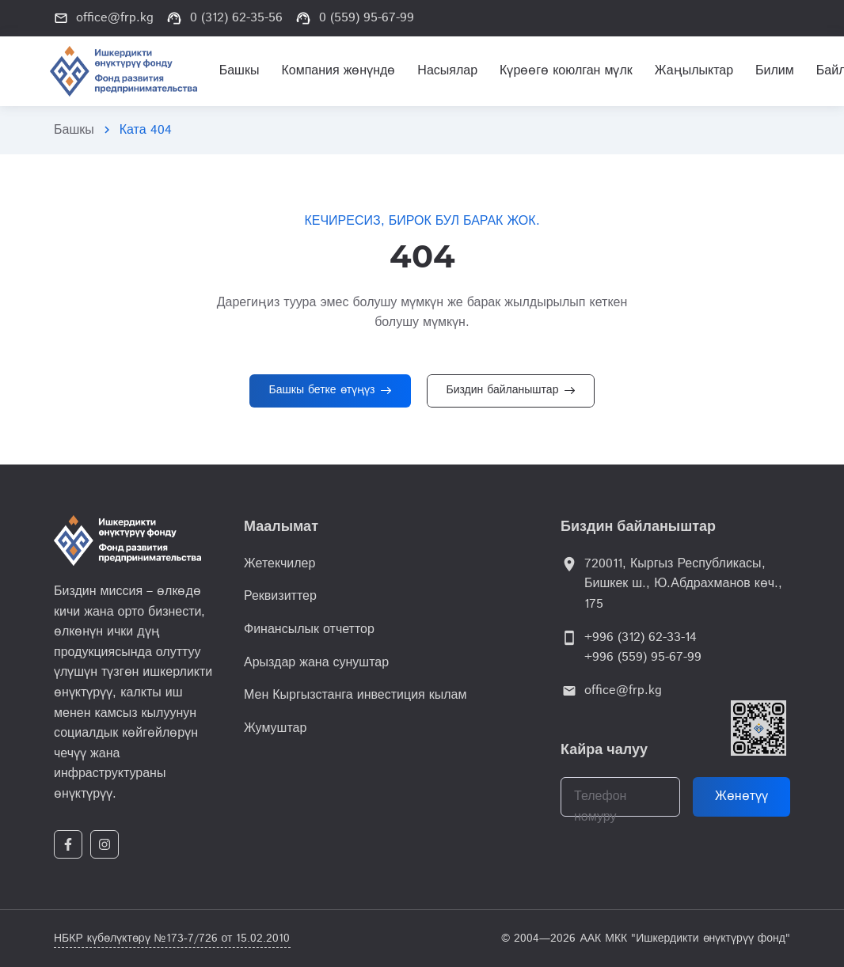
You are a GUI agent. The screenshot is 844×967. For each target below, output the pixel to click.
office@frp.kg (623, 690)
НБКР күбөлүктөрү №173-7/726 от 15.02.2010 (172, 938)
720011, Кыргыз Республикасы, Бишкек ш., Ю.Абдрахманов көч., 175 (683, 584)
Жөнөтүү (741, 796)
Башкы (74, 130)
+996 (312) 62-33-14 (640, 637)
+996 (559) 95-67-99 (642, 657)
